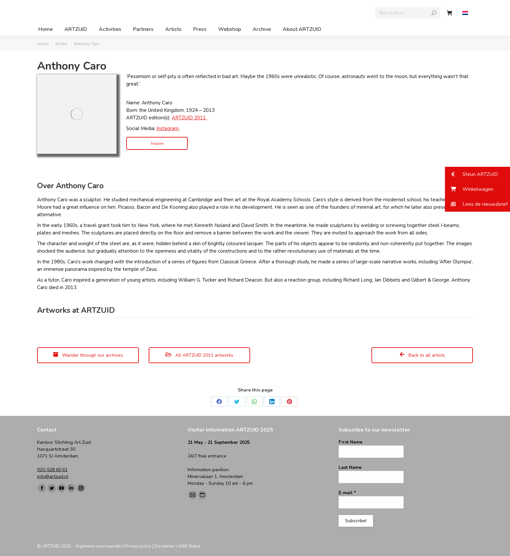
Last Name (350, 467)
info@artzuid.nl (52, 476)
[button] (477, 174)
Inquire (157, 143)
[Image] (76, 114)
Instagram (167, 128)
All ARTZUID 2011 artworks (199, 355)
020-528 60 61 (52, 470)
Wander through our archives (88, 355)
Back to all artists (422, 355)
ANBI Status (189, 546)
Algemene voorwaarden (98, 546)
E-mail (347, 493)
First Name (350, 442)
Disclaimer (164, 546)
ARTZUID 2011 (189, 117)
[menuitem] (466, 13)
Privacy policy (138, 546)
